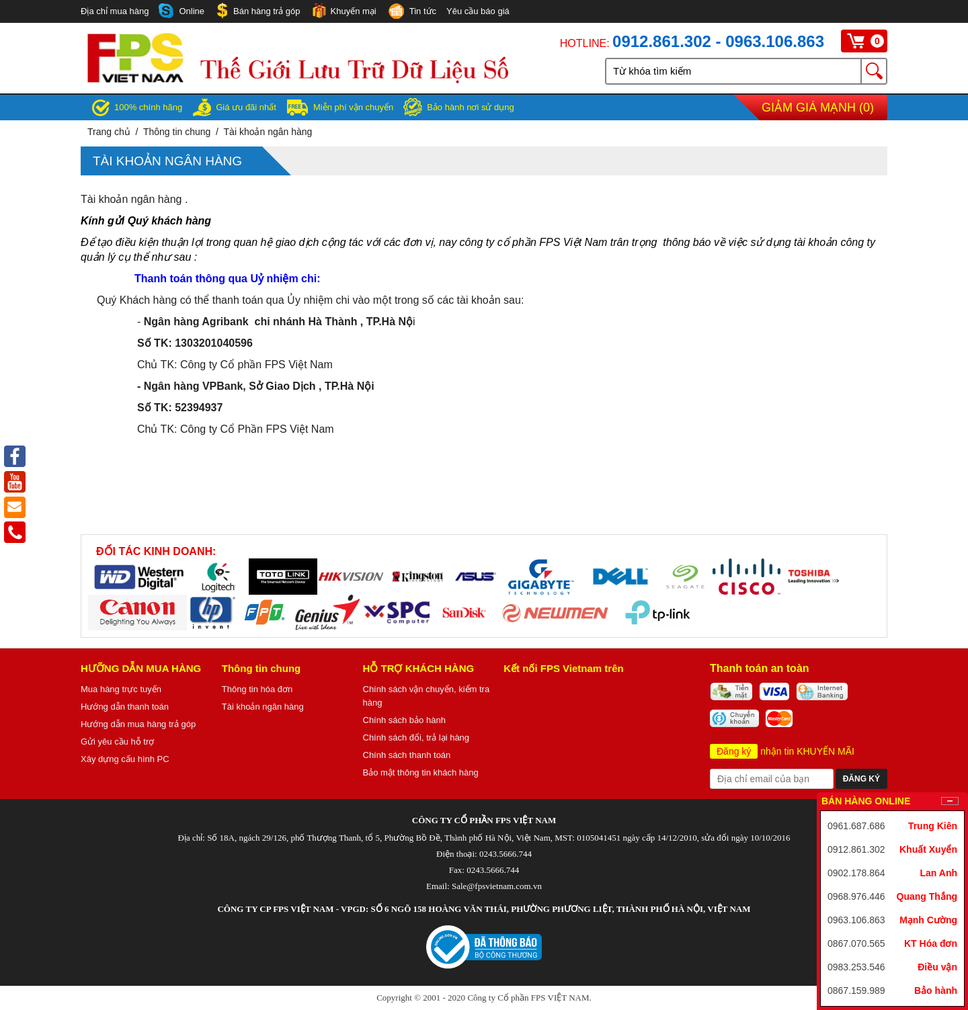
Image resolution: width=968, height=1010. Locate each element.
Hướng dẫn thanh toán (125, 707)
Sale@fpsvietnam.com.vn (497, 886)
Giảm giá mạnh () (818, 107)
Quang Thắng (927, 896)
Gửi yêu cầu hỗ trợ (117, 742)
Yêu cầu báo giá (478, 11)
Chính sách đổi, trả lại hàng (416, 737)
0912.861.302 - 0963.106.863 (718, 41)
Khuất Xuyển (928, 849)
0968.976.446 (856, 896)
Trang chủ (108, 131)
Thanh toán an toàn (759, 668)
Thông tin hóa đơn (257, 689)
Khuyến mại (343, 10)
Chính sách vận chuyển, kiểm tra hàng (426, 696)
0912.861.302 (856, 849)
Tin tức (411, 12)
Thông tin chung (176, 131)
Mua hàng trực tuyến (121, 689)
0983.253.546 (856, 967)
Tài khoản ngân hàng (268, 131)
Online (181, 11)
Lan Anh (938, 873)
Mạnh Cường (928, 920)
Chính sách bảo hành (404, 720)
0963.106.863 (856, 920)
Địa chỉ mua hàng (115, 11)
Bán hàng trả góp (257, 10)
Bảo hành (935, 990)
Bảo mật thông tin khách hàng (421, 772)
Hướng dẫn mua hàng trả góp (138, 724)
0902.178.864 (856, 873)
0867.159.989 (856, 990)
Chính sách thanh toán (407, 755)
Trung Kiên (932, 825)
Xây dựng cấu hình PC (125, 759)
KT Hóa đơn (930, 943)
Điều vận (937, 967)
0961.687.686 (856, 825)
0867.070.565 (856, 943)
